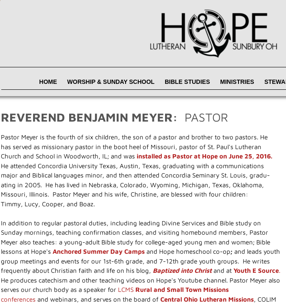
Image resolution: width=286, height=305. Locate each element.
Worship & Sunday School (110, 81)
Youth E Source (256, 270)
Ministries (237, 81)
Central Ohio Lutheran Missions (207, 299)
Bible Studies (187, 81)
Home (48, 81)
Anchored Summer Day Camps (99, 251)
